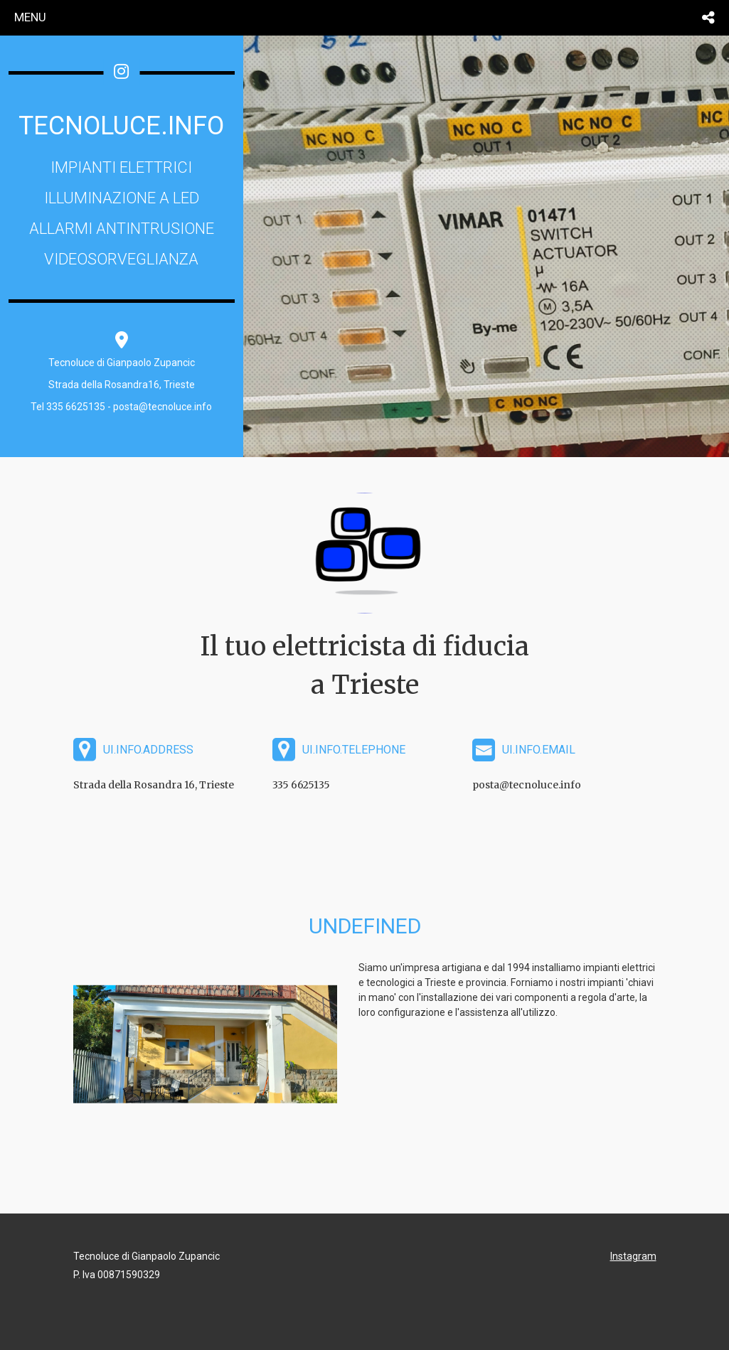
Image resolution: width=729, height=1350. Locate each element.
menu (30, 17)
